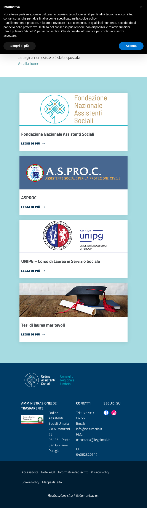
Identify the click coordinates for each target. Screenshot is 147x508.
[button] (141, 6)
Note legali (48, 472)
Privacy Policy (100, 472)
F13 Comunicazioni (86, 495)
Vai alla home (28, 63)
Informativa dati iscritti (73, 472)
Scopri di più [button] (19, 46)
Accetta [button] (131, 46)
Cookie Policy (30, 482)
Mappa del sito (52, 482)
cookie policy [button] (87, 18)
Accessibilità (30, 472)
